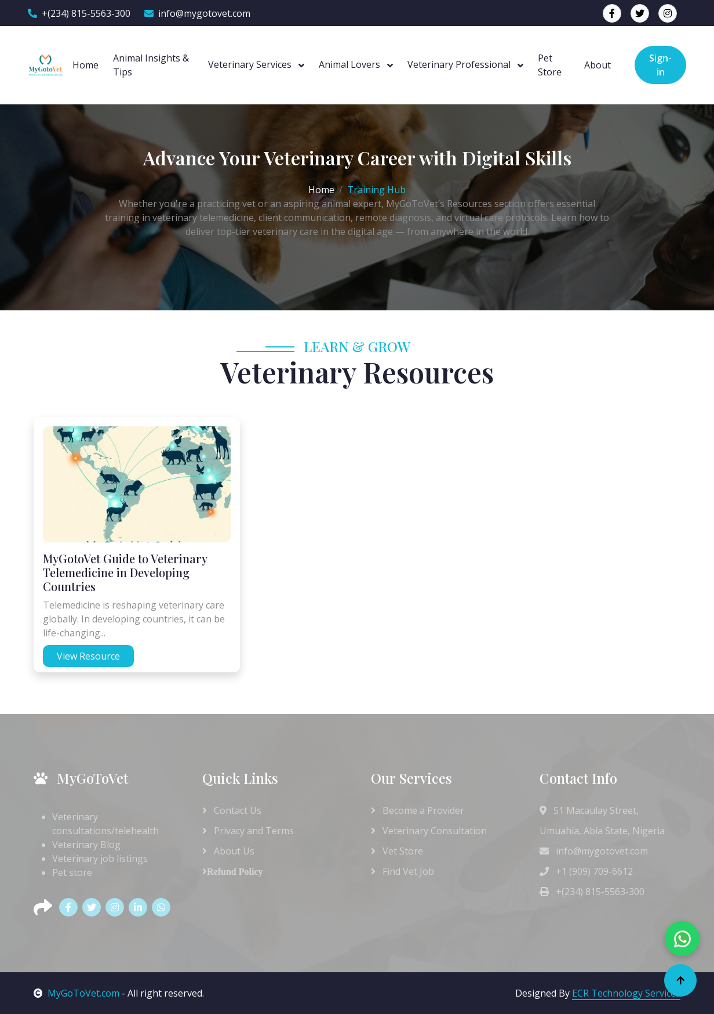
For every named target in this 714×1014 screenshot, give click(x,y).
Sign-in (660, 65)
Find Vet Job (402, 871)
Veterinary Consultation (429, 830)
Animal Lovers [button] (350, 64)
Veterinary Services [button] (251, 64)
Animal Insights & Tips (151, 65)
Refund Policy (235, 871)
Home (85, 65)
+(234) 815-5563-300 (79, 13)
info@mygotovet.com (197, 13)
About (597, 65)
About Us (228, 851)
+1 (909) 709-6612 (586, 871)
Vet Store (397, 851)
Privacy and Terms (248, 830)
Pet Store (550, 65)
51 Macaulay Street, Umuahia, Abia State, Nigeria (602, 820)
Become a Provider (417, 810)
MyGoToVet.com (76, 993)
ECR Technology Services (626, 993)
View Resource (88, 656)
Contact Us (231, 810)
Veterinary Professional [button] (460, 64)
